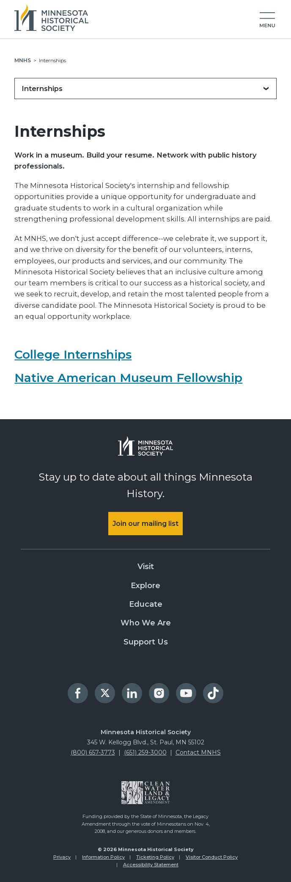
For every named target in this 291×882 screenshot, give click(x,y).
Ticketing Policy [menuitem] (155, 857)
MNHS (22, 60)
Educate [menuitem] (145, 604)
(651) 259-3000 (145, 752)
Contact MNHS (198, 752)
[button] (267, 20)
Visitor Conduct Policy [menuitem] (212, 857)
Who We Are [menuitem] (146, 623)
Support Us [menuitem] (146, 642)
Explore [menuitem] (145, 585)
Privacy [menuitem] (62, 857)
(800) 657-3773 (93, 752)
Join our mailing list (145, 524)
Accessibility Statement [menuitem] (150, 865)
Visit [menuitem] (145, 566)
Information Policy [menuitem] (103, 857)
